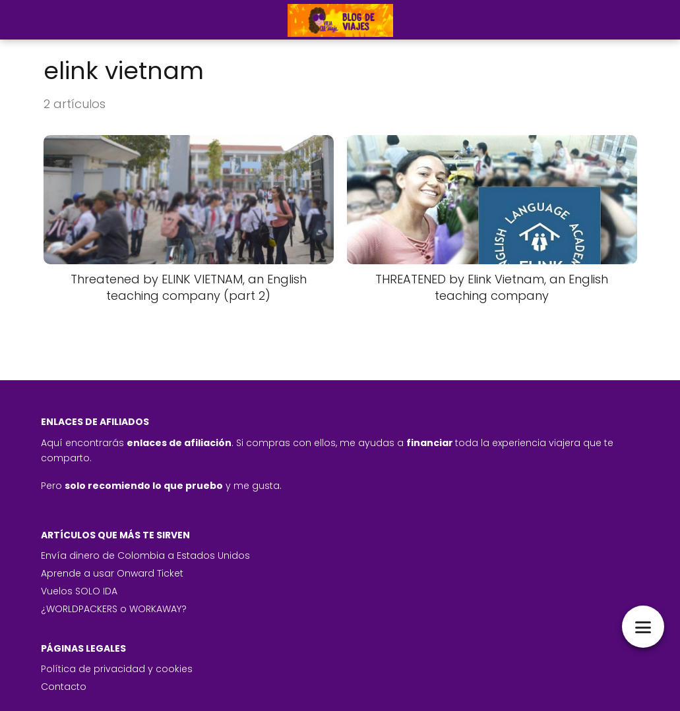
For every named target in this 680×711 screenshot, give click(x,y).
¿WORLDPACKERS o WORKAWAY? (114, 608)
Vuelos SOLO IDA (79, 591)
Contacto (63, 686)
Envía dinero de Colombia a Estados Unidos (145, 555)
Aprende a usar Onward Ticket (112, 573)
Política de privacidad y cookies (117, 668)
